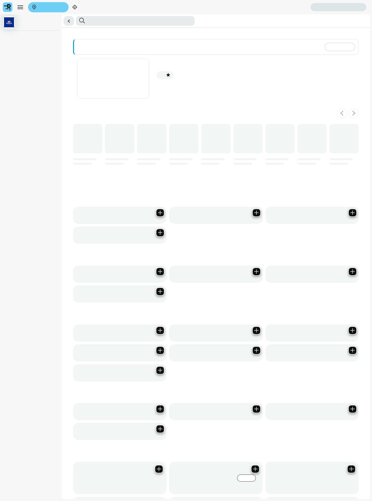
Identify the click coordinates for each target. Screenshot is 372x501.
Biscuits (10, 57)
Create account (292, 7)
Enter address (48, 7)
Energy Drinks (15, 86)
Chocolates (13, 115)
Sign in (338, 7)
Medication (12, 183)
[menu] (20, 7)
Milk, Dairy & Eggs (18, 37)
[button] (69, 21)
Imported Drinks (16, 96)
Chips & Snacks (16, 193)
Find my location (90, 7)
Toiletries (11, 144)
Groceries (12, 154)
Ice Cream (12, 105)
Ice (7, 134)
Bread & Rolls (14, 47)
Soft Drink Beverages (20, 76)
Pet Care (11, 173)
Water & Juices (15, 66)
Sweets (10, 125)
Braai (9, 164)
